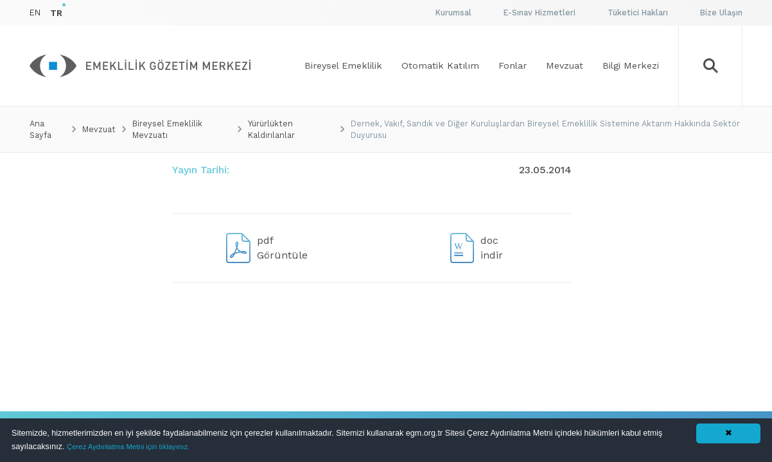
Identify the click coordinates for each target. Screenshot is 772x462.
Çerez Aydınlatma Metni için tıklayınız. (128, 446)
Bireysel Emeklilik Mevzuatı (167, 129)
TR (56, 13)
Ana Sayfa (40, 129)
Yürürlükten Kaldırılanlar (271, 129)
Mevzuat (99, 129)
